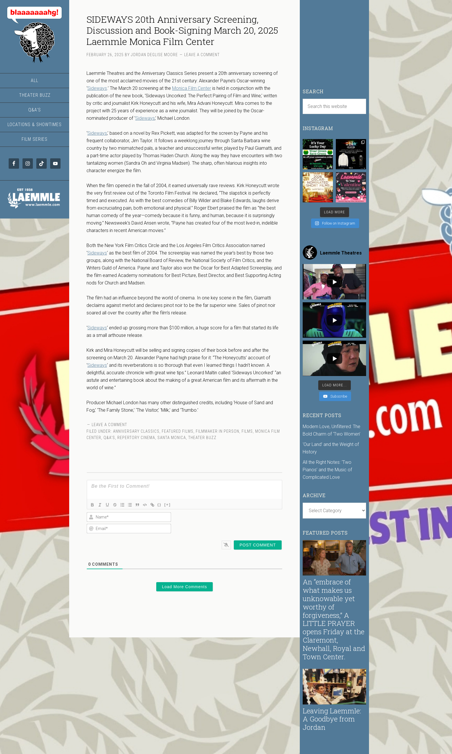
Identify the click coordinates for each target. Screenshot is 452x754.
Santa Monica (171, 437)
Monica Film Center (191, 88)
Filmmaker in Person (217, 431)
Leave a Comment (202, 54)
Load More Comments (184, 586)
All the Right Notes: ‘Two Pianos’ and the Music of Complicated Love (327, 469)
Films (247, 431)
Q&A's (109, 437)
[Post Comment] (258, 545)
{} (165, 504)
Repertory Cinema (136, 437)
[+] (173, 504)
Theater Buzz (202, 437)
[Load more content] (334, 385)
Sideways (97, 88)
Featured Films (177, 431)
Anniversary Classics (136, 431)
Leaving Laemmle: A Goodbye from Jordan (332, 719)
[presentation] (245, 522)
